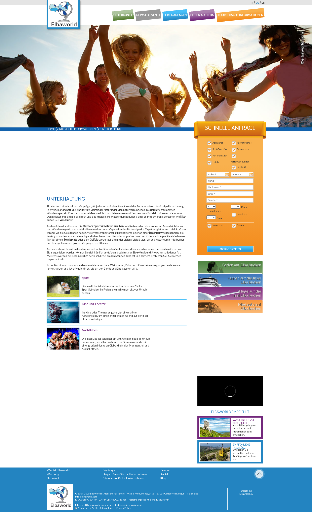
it (252, 2)
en (263, 2)
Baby (219, 218)
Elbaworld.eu (246, 493)
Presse (164, 470)
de (258, 2)
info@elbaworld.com (86, 496)
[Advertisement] (117, 165)
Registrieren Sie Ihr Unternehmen (125, 474)
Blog (163, 478)
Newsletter (218, 225)
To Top (259, 474)
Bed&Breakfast (220, 149)
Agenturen (218, 143)
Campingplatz (243, 149)
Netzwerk (53, 478)
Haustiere (242, 214)
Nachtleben (90, 330)
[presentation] (228, 234)
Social (164, 474)
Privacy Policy (123, 508)
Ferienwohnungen (240, 161)
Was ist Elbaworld (58, 470)
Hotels (215, 162)
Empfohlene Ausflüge (241, 446)
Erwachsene (214, 211)
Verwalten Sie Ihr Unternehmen (124, 478)
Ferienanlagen (219, 155)
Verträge (109, 470)
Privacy (240, 225)
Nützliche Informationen (77, 129)
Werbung (53, 474)
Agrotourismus (244, 143)
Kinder (245, 207)
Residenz (241, 167)
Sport (85, 277)
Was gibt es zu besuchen (243, 421)
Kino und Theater (94, 304)
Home (51, 129)
